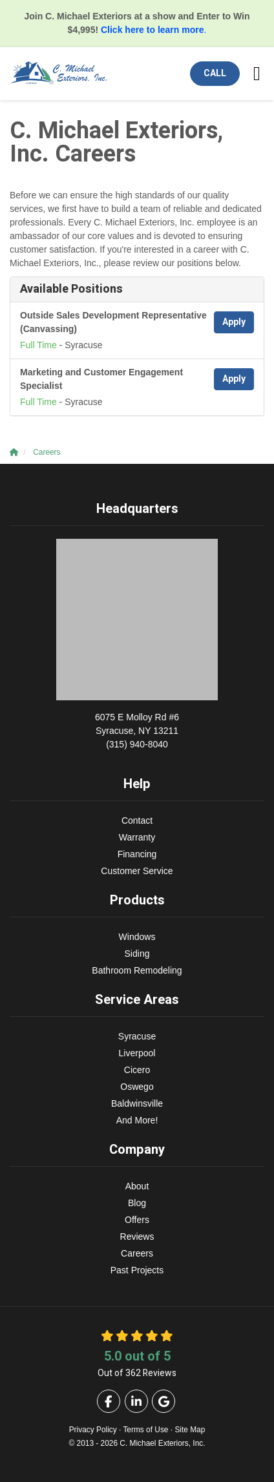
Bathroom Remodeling (137, 970)
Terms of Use (145, 1429)
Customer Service (137, 871)
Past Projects (137, 1270)
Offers (137, 1220)
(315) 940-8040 (137, 730)
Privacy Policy (93, 1429)
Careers (137, 1253)
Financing (137, 854)
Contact (137, 820)
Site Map (189, 1429)
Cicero (137, 1070)
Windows (137, 937)
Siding (137, 953)
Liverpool (137, 1053)
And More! (137, 1120)
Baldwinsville (137, 1103)
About (137, 1186)
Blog (137, 1203)
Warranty (137, 837)
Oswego (136, 1086)
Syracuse (137, 1036)
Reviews (137, 1236)
